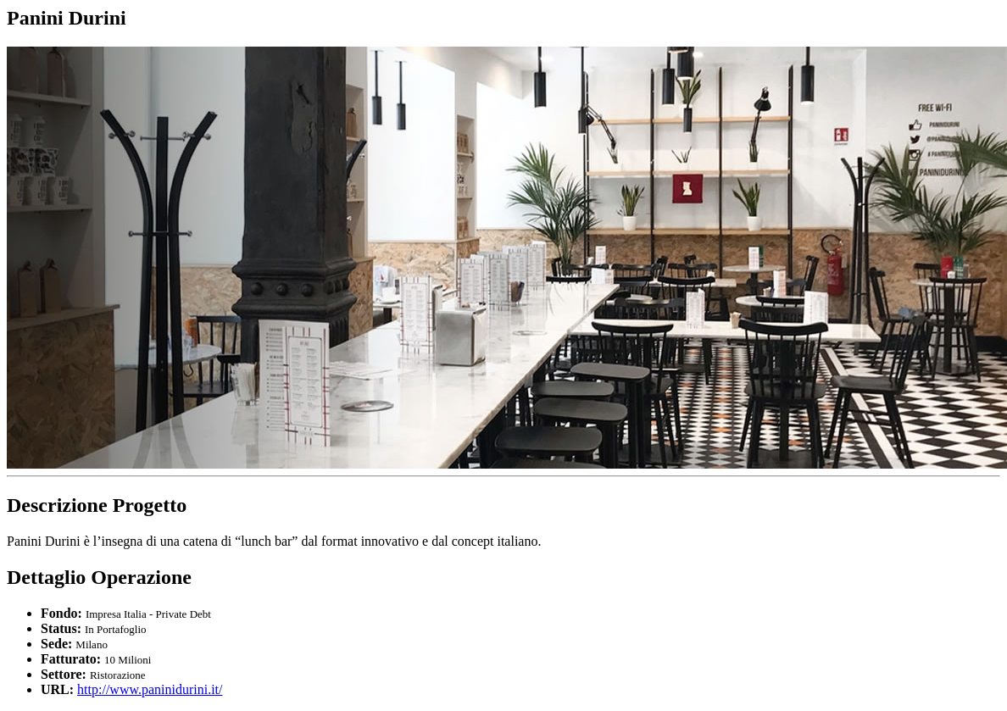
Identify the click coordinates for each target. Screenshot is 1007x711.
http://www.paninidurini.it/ (149, 689)
